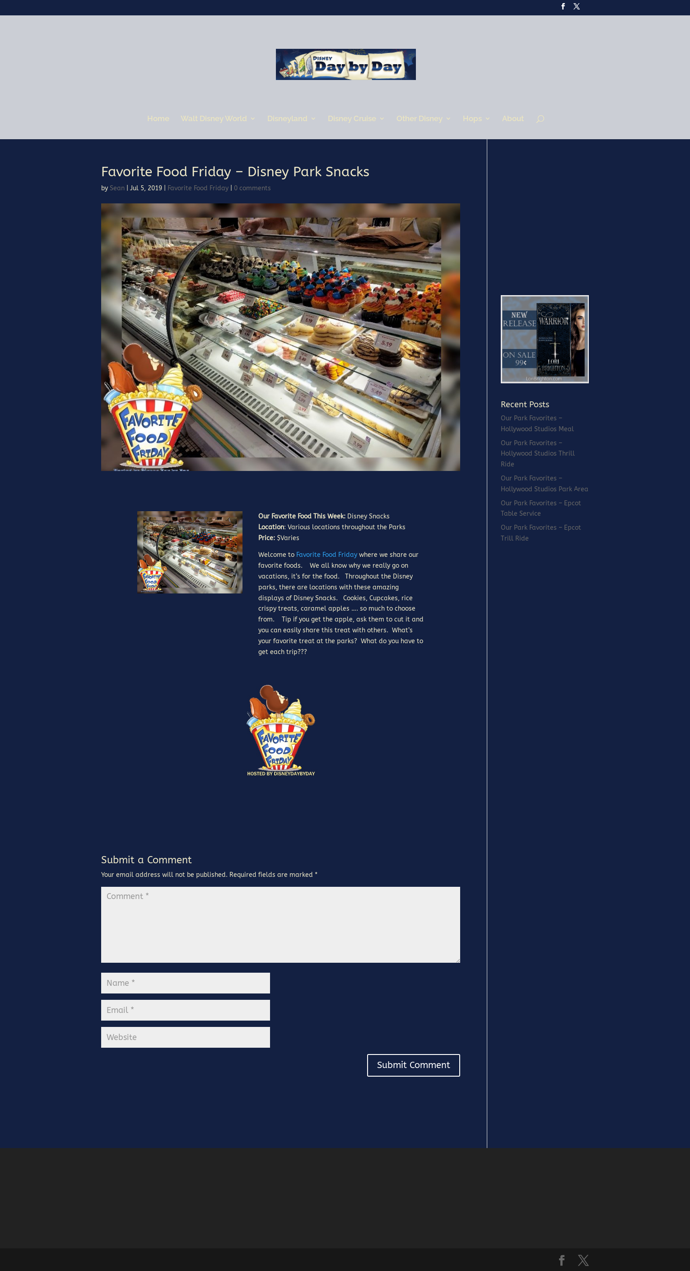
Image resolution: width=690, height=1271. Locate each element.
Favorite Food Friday (198, 188)
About (513, 119)
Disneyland (287, 119)
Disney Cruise (352, 119)
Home (158, 119)
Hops (472, 119)
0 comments (252, 188)
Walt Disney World (214, 119)
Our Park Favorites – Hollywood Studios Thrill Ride (538, 454)
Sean (117, 188)
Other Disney (419, 119)
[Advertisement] (568, 221)
